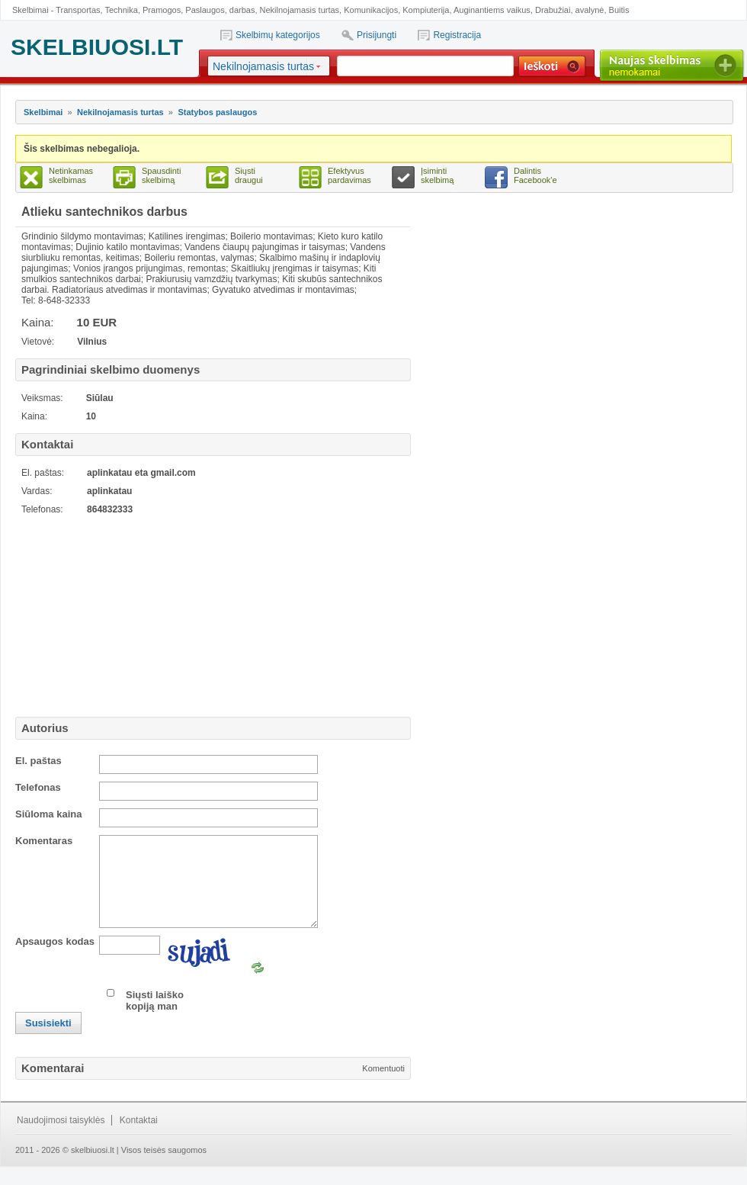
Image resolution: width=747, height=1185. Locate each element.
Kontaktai (139, 1138)
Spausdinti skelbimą (161, 175)
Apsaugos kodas (55, 959)
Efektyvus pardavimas (349, 175)
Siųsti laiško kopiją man (155, 1018)
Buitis (619, 9)
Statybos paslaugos (217, 112)
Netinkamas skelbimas (71, 175)
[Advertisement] (110, 614)
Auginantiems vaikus (492, 9)
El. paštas (38, 760)
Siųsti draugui (249, 175)
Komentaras (43, 840)
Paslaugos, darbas (220, 9)
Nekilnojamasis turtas (300, 9)
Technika (120, 9)
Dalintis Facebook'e (535, 175)
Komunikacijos (371, 9)
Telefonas (38, 787)
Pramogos (162, 9)
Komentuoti (383, 1086)
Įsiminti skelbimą (437, 175)
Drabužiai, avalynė (569, 9)
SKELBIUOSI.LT (97, 46)
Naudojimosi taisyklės (60, 1138)
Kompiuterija (425, 9)
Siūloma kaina (48, 814)
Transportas (78, 9)
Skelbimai (43, 112)
